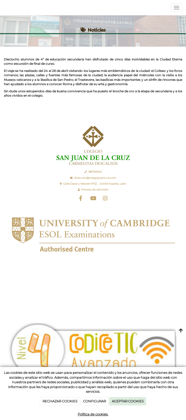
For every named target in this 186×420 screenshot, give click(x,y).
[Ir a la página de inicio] (2, 7)
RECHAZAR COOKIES (60, 401)
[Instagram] (105, 199)
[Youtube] (93, 199)
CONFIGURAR (94, 401)
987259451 (95, 171)
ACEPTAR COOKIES (128, 401)
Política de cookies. (93, 414)
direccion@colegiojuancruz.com (95, 177)
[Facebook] (80, 199)
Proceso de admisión (95, 189)
